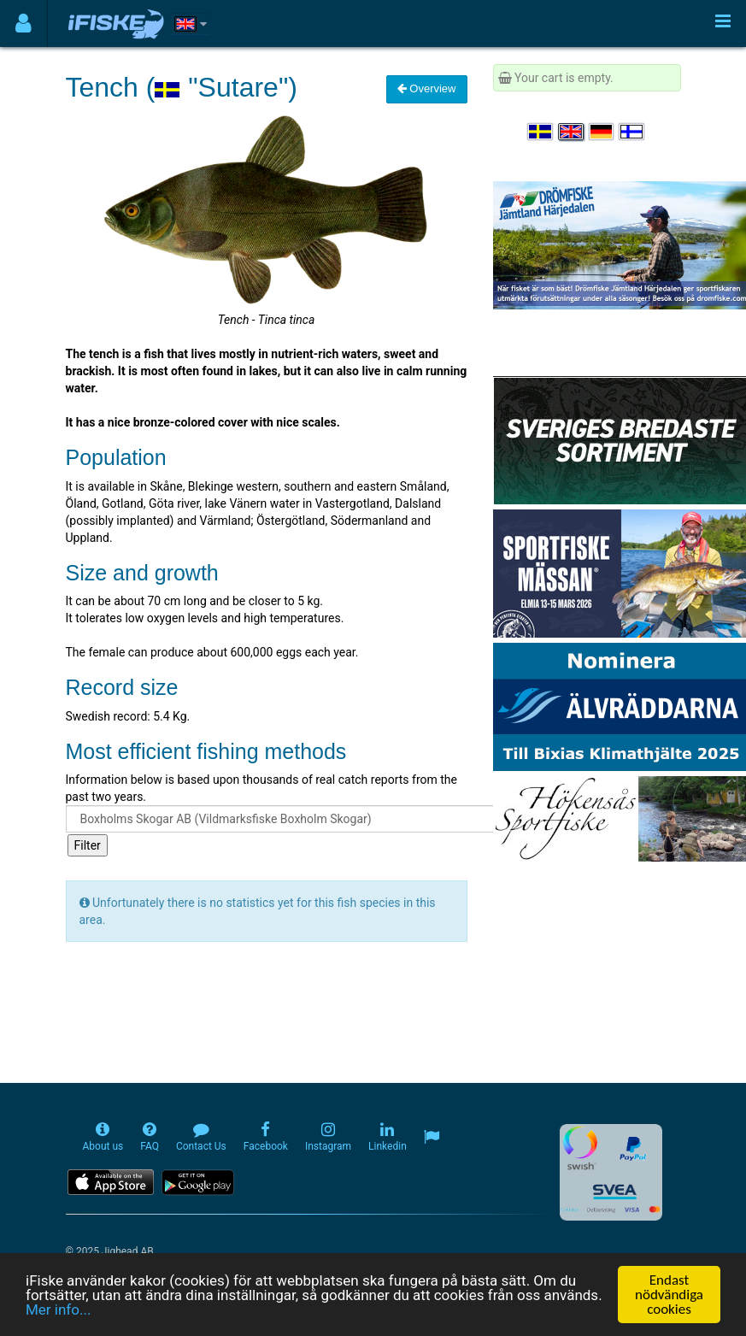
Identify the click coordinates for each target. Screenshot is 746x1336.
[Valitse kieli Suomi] (632, 131)
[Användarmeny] (23, 23)
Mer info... (58, 1310)
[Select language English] (571, 131)
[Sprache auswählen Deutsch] (602, 131)
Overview (426, 88)
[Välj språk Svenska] (541, 131)
